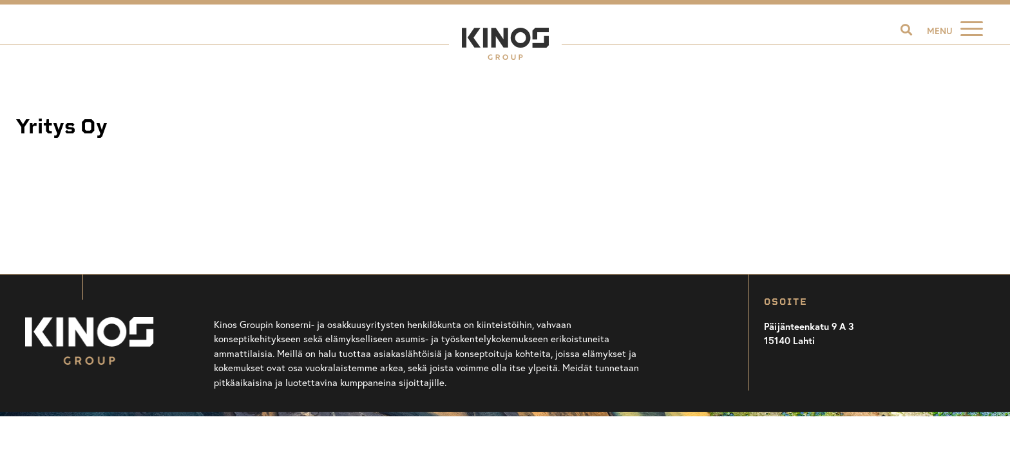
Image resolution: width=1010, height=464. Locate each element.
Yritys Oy (61, 126)
